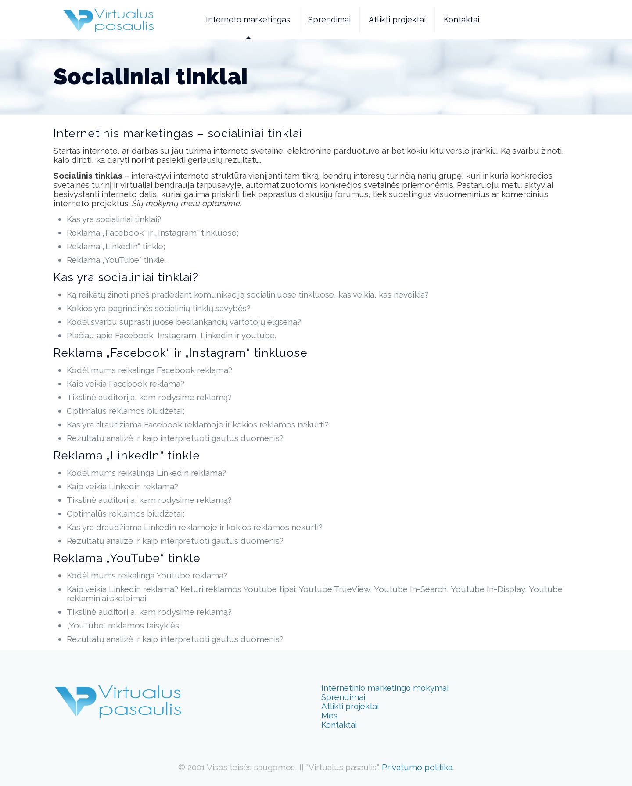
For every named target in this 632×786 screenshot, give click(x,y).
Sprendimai (343, 697)
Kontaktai (339, 724)
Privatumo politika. (418, 767)
